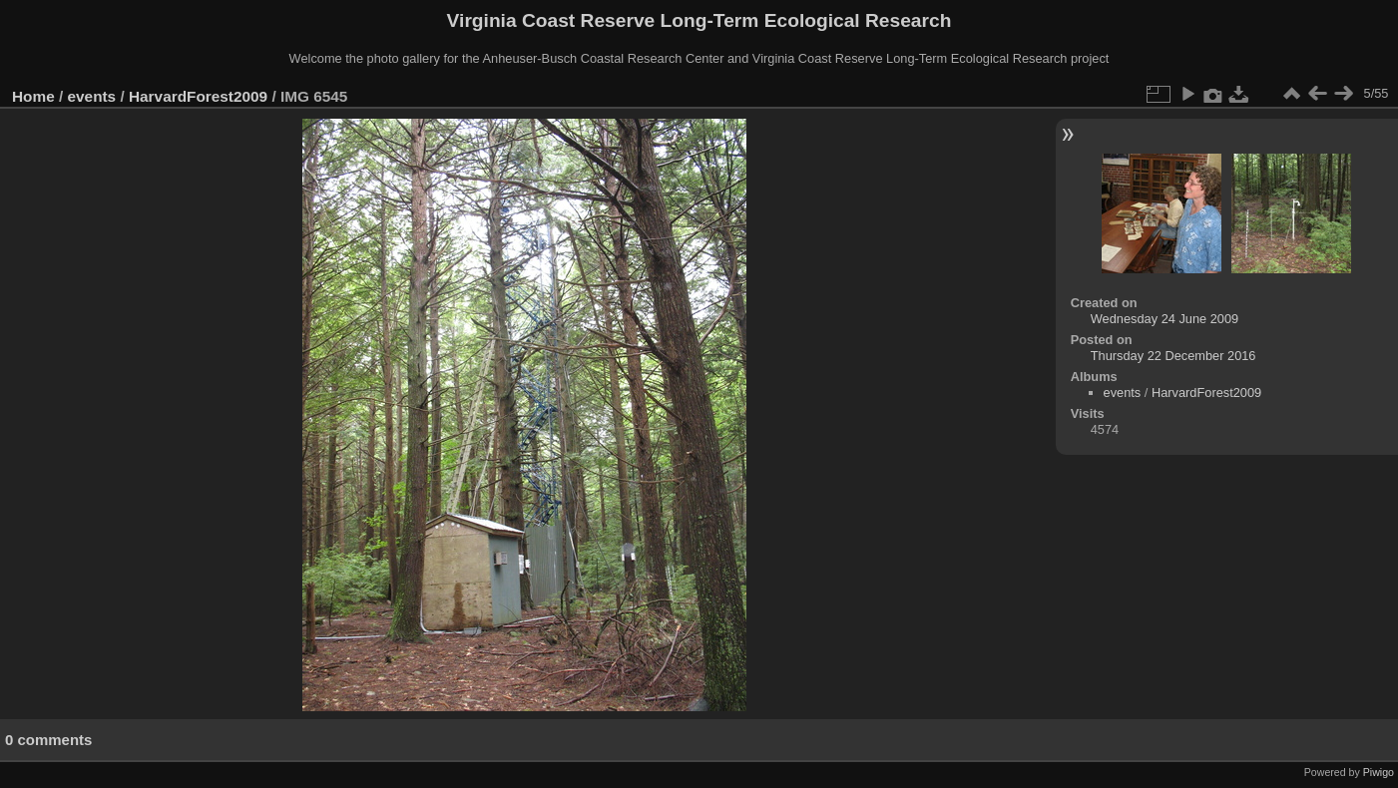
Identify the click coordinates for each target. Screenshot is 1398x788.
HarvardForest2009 (198, 96)
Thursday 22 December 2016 (1173, 355)
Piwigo (1378, 772)
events (92, 96)
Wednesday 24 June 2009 (1164, 318)
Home (33, 96)
